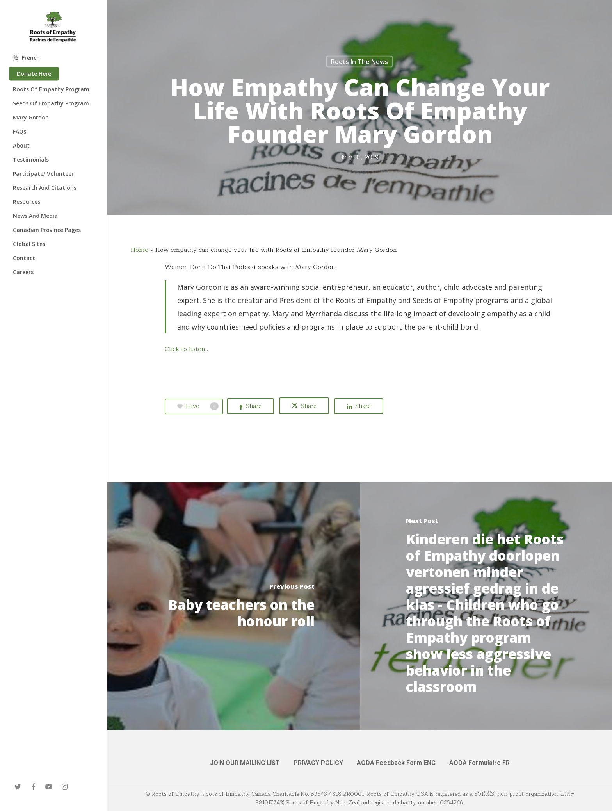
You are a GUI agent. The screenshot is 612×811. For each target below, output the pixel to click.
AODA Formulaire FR (479, 762)
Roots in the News (359, 61)
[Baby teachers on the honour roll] (233, 606)
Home (139, 250)
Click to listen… (187, 349)
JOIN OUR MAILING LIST (245, 762)
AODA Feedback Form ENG (396, 762)
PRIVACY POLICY (318, 762)
